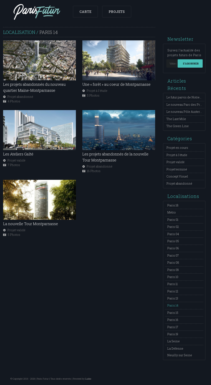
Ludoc (88, 378)
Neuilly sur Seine (179, 355)
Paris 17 (172, 327)
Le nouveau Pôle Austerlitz (185, 112)
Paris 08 (173, 263)
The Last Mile (176, 119)
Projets (117, 11)
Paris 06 (173, 248)
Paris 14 (172, 305)
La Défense (175, 348)
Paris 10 (172, 277)
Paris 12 (172, 291)
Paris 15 (172, 313)
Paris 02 (173, 227)
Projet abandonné (179, 183)
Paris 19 (172, 334)
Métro (171, 212)
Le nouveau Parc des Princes (187, 105)
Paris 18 (172, 205)
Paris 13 (172, 298)
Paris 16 (172, 320)
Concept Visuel (177, 176)
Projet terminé (176, 169)
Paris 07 (173, 255)
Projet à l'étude (176, 155)
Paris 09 (173, 270)
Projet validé (175, 162)
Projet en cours (177, 148)
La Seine (173, 341)
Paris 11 (172, 284)
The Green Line (177, 126)
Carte (85, 11)
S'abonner (191, 63)
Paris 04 (173, 234)
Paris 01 (172, 220)
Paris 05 (173, 241)
